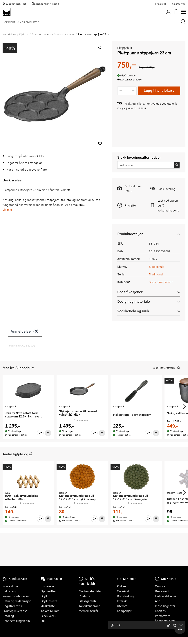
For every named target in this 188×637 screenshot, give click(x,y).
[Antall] (127, 91)
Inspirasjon (48, 586)
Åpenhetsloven (165, 621)
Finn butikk (160, 3)
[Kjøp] (48, 433)
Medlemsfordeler (90, 591)
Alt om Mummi (50, 611)
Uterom (122, 606)
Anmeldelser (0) (25, 331)
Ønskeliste (48, 606)
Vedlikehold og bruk (133, 311)
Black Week (48, 616)
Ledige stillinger (165, 596)
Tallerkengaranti (89, 606)
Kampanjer (124, 611)
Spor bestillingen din (16, 621)
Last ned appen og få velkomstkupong (168, 205)
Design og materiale (133, 301)
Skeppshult (124, 48)
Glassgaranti (87, 601)
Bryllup (45, 596)
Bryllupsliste (49, 601)
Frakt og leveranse (15, 611)
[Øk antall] (133, 91)
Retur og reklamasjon (17, 601)
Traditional (156, 274)
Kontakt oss (10, 586)
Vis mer (7, 209)
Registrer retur (12, 606)
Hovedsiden (9, 34)
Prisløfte (130, 205)
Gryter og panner (41, 34)
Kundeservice (178, 3)
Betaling (8, 616)
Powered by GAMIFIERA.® (21, 345)
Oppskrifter (48, 591)
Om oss (160, 586)
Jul (43, 621)
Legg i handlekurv (159, 90)
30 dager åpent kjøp (14, 3)
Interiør (122, 601)
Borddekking (125, 596)
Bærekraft (162, 591)
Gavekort (123, 591)
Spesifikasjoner (129, 291)
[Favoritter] (40, 433)
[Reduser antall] (121, 91)
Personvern (162, 616)
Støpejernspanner (64, 34)
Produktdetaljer (130, 233)
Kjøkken (23, 34)
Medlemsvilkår (88, 611)
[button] (100, 143)
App (157, 601)
